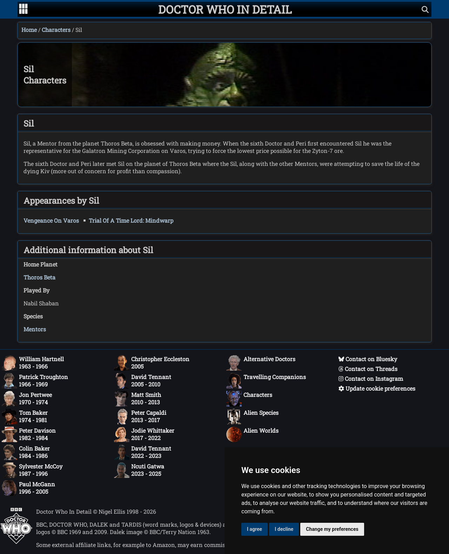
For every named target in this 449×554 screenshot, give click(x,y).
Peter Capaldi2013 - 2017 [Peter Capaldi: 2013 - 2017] (140, 416)
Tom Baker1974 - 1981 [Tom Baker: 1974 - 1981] (25, 416)
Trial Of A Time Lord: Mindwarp (131, 220)
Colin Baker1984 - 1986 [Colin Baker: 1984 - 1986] (26, 452)
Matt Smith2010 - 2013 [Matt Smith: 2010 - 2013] (137, 398)
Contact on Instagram (371, 378)
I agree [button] (254, 529)
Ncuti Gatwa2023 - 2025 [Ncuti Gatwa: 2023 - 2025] (139, 470)
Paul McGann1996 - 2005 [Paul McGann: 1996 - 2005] (28, 488)
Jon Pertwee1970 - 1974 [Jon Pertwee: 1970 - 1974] (27, 398)
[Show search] (425, 9)
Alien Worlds (252, 434)
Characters (56, 29)
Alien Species (252, 416)
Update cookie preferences (377, 388)
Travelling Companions (266, 381)
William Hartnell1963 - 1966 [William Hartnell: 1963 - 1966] (33, 363)
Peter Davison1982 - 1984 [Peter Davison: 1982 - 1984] (29, 434)
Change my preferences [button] (332, 529)
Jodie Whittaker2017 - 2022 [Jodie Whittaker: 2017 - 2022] (144, 434)
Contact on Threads (368, 368)
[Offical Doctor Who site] (16, 542)
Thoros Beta (39, 277)
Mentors (35, 329)
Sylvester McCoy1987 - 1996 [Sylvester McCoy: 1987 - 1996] (32, 470)
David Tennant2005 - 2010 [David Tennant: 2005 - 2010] (142, 381)
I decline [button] (284, 529)
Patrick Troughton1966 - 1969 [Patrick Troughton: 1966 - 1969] (35, 381)
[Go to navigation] (23, 9)
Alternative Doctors (260, 363)
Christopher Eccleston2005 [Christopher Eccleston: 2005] (151, 363)
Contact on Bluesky (368, 359)
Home (29, 29)
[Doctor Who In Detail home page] (225, 9)
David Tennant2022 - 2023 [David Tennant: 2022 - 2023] (142, 452)
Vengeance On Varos (51, 220)
